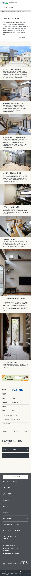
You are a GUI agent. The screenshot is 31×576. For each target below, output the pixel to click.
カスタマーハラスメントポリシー (12, 548)
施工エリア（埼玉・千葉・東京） (11, 531)
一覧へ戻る (15, 431)
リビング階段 (6, 415)
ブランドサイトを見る (15, 462)
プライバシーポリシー (10, 545)
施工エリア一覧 (16, 477)
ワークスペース (17, 419)
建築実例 (13, 11)
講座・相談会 (14, 573)
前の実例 (4, 431)
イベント (21, 573)
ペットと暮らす (6, 419)
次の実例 (26, 431)
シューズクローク (16, 415)
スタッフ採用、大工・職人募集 (12, 553)
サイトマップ (8, 556)
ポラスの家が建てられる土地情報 (9, 538)
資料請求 (15, 456)
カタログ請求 (28, 573)
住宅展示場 (5, 573)
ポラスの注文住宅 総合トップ (10, 481)
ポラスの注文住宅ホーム (7, 11)
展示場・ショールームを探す (15, 449)
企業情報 (7, 550)
